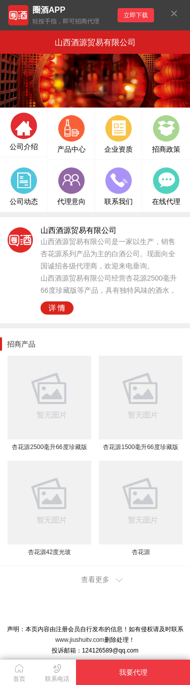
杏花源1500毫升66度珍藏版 (140, 447)
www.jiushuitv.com (79, 639)
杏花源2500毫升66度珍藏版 (49, 447)
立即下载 (136, 15)
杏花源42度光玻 (49, 552)
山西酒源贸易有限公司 (95, 42)
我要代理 (133, 672)
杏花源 (141, 552)
